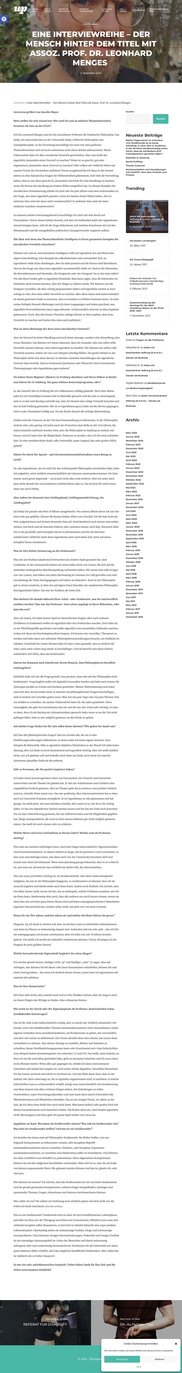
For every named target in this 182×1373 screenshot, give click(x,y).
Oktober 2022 (133, 479)
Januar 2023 (132, 468)
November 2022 (134, 476)
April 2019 (131, 542)
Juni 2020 (131, 515)
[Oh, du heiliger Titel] (136, 1322)
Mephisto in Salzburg (138, 157)
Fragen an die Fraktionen (150, 340)
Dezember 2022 (134, 472)
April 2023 (131, 460)
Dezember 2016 (134, 617)
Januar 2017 (132, 613)
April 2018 (131, 573)
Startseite (19, 102)
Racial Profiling (134, 161)
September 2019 (135, 538)
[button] (4, 19)
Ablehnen (159, 1359)
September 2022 (135, 483)
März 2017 (131, 605)
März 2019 (131, 546)
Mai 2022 (130, 487)
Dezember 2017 (134, 589)
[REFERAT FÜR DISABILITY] (45, 1322)
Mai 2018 (130, 570)
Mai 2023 (130, 456)
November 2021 (134, 499)
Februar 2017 (133, 609)
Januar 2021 (132, 503)
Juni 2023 (131, 452)
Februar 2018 (133, 581)
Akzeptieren (122, 1359)
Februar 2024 (133, 444)
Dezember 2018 (134, 558)
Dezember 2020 (135, 507)
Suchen (130, 111)
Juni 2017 (131, 597)
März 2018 (131, 577)
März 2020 (131, 523)
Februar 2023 (133, 464)
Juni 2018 (131, 566)
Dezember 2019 (134, 530)
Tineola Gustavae (136, 165)
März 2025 (131, 432)
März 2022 (131, 491)
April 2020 (131, 519)
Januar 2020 (133, 526)
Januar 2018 (132, 585)
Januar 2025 (132, 436)
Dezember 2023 (134, 448)
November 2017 (134, 593)
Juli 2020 (131, 511)
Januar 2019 (132, 554)
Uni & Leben (91, 24)
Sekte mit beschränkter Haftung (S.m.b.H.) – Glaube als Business (144, 352)
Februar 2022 (133, 495)
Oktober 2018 (133, 562)
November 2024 (134, 440)
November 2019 (134, 534)
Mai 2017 (130, 601)
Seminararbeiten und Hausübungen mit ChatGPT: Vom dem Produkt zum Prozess (146, 172)
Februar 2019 (133, 550)
